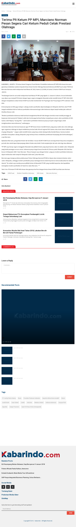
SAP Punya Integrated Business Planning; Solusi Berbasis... (21, 477)
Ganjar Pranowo (14, 407)
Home (3, 11)
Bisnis (63, 398)
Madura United (39, 402)
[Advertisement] (38, 428)
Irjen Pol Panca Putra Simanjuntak (31, 407)
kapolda (4, 407)
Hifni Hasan (40, 173)
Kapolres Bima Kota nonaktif (51, 398)
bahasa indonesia (51, 402)
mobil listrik (5, 402)
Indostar (29, 402)
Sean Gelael (15, 402)
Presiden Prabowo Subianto (32, 398)
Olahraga (9, 11)
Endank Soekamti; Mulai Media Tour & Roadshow (18, 473)
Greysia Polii (62, 402)
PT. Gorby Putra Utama (9, 398)
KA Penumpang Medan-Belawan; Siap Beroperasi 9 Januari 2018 (25, 199)
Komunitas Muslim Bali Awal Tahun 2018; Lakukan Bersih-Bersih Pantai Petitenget (25, 232)
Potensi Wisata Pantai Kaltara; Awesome (15, 468)
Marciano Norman (51, 173)
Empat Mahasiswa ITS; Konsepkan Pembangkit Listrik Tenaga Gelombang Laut (23, 215)
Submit (69, 277)
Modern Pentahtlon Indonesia (25, 173)
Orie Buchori (6, 186)
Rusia (19, 398)
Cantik (22, 402)
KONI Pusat (11, 173)
